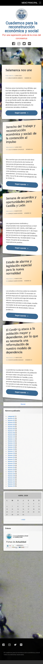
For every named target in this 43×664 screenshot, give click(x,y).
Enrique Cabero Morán (16, 211)
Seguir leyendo (26, 113)
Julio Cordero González (17, 148)
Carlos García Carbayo (15, 78)
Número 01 (25, 360)
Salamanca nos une (19, 70)
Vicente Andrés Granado (17, 360)
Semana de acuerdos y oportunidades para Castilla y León (18, 196)
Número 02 (24, 214)
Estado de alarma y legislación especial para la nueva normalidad (17, 261)
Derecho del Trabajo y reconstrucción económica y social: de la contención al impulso (18, 127)
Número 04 (28, 78)
